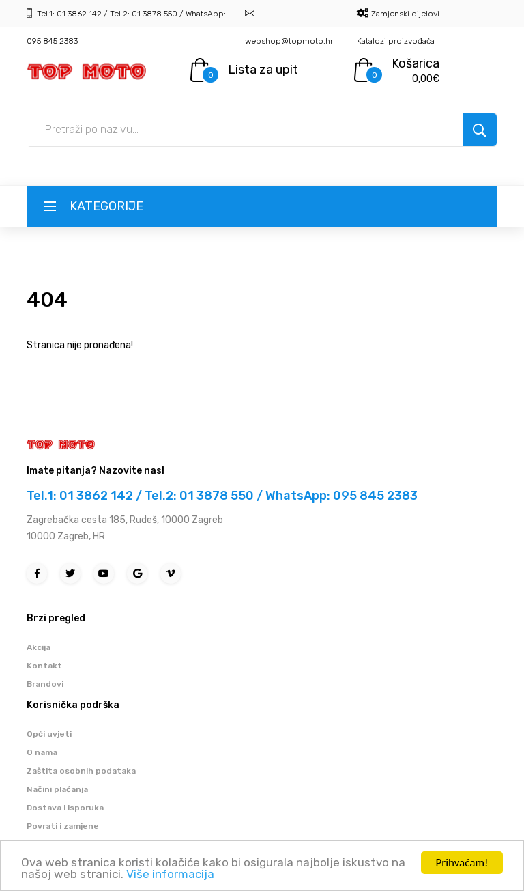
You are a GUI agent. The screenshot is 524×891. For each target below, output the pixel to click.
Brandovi (45, 684)
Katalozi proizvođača (396, 41)
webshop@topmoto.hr (289, 41)
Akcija (38, 647)
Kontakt (44, 665)
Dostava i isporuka (65, 807)
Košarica (415, 63)
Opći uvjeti (49, 734)
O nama (42, 752)
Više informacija (170, 875)
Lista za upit (263, 69)
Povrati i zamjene (63, 826)
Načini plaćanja (57, 789)
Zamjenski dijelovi (405, 13)
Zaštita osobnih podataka (81, 771)
